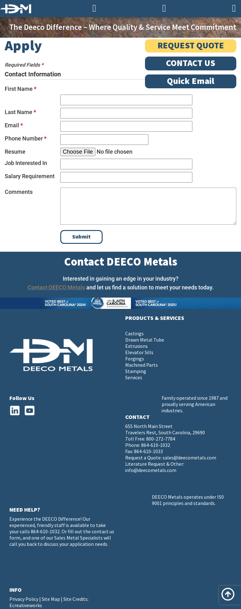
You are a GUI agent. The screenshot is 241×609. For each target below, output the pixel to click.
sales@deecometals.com (189, 458)
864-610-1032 (155, 445)
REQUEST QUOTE (191, 46)
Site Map (51, 599)
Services (133, 378)
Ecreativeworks (25, 606)
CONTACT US (190, 63)
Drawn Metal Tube (144, 340)
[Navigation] (234, 8)
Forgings (134, 359)
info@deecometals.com (150, 471)
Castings (134, 334)
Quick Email (190, 81)
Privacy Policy (23, 599)
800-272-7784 (160, 439)
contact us (103, 532)
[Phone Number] (94, 8)
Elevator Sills (139, 353)
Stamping (135, 372)
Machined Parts (141, 365)
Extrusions (136, 346)
